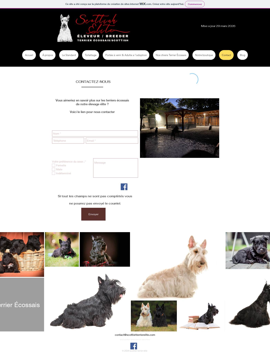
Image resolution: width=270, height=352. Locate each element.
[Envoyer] (93, 214)
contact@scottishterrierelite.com (135, 334)
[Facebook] (124, 186)
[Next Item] (266, 281)
